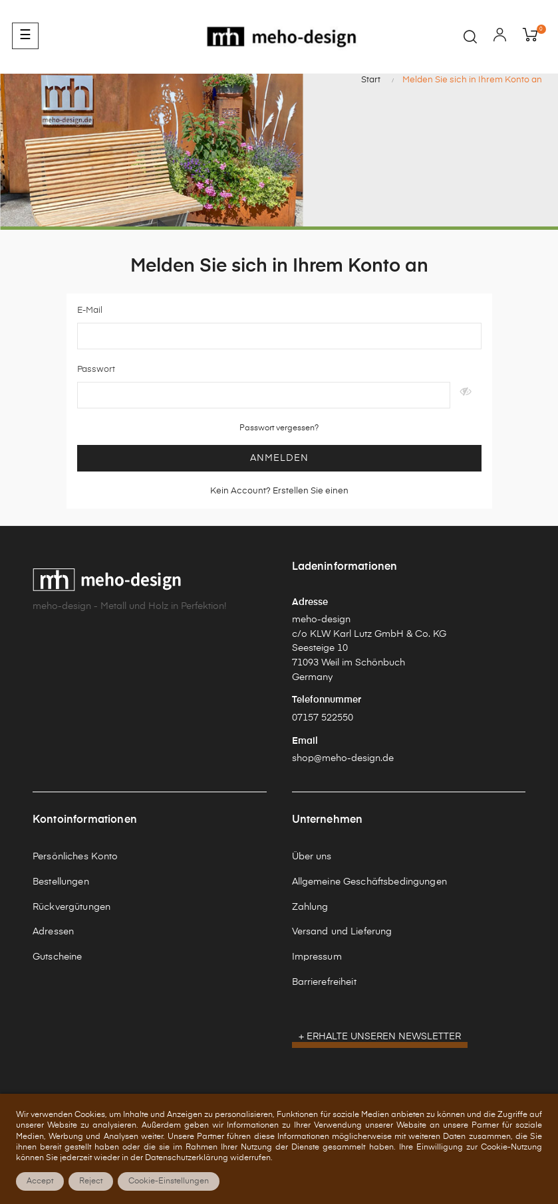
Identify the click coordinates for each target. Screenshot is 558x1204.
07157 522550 (322, 718)
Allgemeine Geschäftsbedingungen (369, 882)
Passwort (96, 369)
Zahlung (310, 907)
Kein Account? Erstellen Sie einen (279, 491)
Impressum (317, 957)
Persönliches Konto (75, 856)
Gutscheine (57, 957)
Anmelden (279, 458)
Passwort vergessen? (279, 428)
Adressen (53, 931)
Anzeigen (466, 395)
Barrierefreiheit (324, 982)
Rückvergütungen (71, 907)
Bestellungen (61, 882)
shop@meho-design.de (343, 758)
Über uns (312, 856)
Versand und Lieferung (342, 931)
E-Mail (89, 310)
